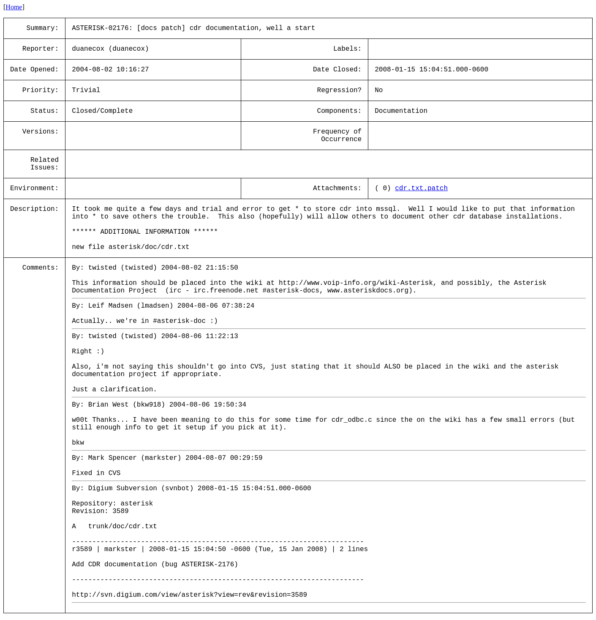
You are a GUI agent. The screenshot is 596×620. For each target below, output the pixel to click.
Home (13, 7)
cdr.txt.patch (421, 188)
